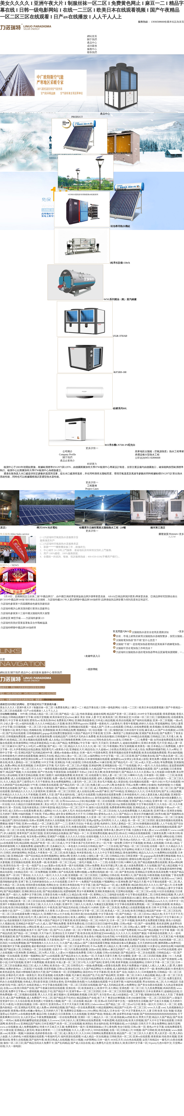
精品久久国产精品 (162, 1017)
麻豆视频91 (60, 994)
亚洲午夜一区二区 (162, 801)
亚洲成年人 (115, 743)
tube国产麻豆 (102, 791)
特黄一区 (87, 894)
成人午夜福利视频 (55, 936)
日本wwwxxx (88, 739)
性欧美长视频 (169, 1036)
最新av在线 (54, 865)
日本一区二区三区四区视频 (116, 991)
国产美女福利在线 (65, 794)
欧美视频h (155, 727)
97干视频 (71, 878)
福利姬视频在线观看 (77, 897)
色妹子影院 (151, 936)
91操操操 (29, 1033)
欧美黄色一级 (142, 746)
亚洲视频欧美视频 (77, 994)
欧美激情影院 (69, 830)
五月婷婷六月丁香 (53, 1010)
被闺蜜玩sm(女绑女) (121, 759)
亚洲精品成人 (140, 807)
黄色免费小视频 (158, 759)
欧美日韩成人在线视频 (57, 1039)
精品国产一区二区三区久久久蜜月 (135, 1033)
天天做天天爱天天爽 (106, 956)
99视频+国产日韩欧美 (145, 1030)
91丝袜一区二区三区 (143, 717)
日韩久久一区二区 (166, 1004)
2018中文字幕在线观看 (149, 714)
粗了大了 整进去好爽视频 (111, 997)
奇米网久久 (127, 875)
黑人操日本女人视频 (45, 917)
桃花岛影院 (6, 872)
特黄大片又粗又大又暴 (147, 849)
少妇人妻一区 (11, 723)
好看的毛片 (12, 975)
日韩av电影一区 (128, 923)
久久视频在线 (7, 923)
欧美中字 (102, 988)
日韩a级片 (84, 907)
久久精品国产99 (97, 768)
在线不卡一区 (59, 949)
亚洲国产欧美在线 (149, 733)
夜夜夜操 (156, 1036)
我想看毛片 (47, 749)
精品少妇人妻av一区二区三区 (71, 756)
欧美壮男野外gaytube (77, 723)
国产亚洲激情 (169, 959)
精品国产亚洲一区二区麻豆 (121, 714)
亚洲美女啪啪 (174, 810)
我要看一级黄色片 (99, 723)
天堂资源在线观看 (76, 839)
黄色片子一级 (146, 968)
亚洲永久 (117, 1043)
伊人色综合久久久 (119, 788)
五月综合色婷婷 (83, 959)
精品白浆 (77, 894)
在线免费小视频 (62, 975)
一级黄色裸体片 (95, 917)
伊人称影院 (10, 833)
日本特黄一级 (112, 917)
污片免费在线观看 (78, 949)
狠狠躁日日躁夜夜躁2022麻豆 (126, 897)
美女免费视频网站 (61, 781)
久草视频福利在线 (29, 817)
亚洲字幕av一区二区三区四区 (85, 991)
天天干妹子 (45, 933)
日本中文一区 (176, 901)
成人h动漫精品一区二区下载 (128, 994)
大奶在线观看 (68, 859)
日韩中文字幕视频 (133, 843)
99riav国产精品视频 (147, 930)
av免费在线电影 (96, 872)
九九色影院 (64, 797)
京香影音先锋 (50, 894)
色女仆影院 (124, 1027)
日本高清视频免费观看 (33, 939)
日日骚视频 (19, 727)
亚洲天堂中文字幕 (140, 817)
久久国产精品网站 (91, 968)
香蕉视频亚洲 (7, 936)
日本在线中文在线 (134, 730)
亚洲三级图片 (46, 775)
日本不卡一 (74, 881)
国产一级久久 (13, 894)
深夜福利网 (38, 910)
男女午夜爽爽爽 (85, 891)
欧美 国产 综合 (119, 972)
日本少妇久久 (67, 1020)
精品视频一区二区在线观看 (100, 801)
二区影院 (27, 968)
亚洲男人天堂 (46, 794)
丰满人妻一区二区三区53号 (70, 962)
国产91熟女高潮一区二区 (169, 756)
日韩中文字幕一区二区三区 (159, 962)
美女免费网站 (159, 1023)
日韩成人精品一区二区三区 (43, 714)
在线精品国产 (60, 736)
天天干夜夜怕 (42, 781)
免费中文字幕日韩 (31, 894)
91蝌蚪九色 (130, 862)
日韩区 (7, 852)
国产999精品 (117, 791)
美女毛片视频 (104, 781)
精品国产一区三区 (152, 859)
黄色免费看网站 (135, 888)
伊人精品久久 (110, 946)
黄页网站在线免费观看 (88, 1020)
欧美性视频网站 (50, 856)
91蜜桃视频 (33, 991)
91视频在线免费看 (76, 952)
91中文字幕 (107, 756)
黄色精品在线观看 (35, 830)
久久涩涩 (106, 927)
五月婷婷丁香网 (8, 814)
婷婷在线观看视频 (28, 756)
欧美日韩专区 (45, 978)
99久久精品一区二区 (113, 868)
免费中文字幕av (16, 991)
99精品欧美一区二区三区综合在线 (26, 901)
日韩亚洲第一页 (134, 856)
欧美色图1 (36, 1001)
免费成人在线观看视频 (132, 907)
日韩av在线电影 (111, 952)
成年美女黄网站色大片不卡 (70, 814)
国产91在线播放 (166, 730)
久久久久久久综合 (75, 836)
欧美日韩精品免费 (66, 730)
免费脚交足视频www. (75, 1010)
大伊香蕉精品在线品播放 (26, 749)
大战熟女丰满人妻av (143, 830)
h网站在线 (168, 836)
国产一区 (150, 888)
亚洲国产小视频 (55, 836)
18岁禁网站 (90, 1039)
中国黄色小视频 (51, 1001)
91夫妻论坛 (154, 946)
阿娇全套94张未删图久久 (167, 797)
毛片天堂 (162, 743)
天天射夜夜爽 (36, 797)
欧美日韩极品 (138, 910)
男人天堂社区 (93, 939)
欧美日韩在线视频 (18, 907)
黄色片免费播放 (130, 965)
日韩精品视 (129, 959)
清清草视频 (50, 968)
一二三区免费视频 (61, 1030)
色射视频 (165, 875)
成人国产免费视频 (16, 997)
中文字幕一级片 (88, 743)
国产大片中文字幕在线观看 (159, 1020)
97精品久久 (37, 914)
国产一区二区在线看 (72, 1001)
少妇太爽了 (93, 849)
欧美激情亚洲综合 (57, 727)
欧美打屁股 (36, 833)
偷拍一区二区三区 (13, 1043)
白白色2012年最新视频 (50, 888)
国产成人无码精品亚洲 (111, 985)
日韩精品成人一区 (166, 952)
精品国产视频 (13, 772)
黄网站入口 (100, 894)
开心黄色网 (110, 1027)
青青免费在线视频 (16, 930)
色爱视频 (56, 849)
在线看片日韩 (115, 862)
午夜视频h (112, 746)
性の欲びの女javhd (84, 804)
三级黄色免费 (158, 833)
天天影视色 (53, 939)
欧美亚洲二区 (80, 775)
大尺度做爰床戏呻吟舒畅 (168, 868)
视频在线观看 (84, 878)
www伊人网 (107, 785)
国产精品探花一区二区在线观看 (138, 952)
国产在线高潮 (66, 872)
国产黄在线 (140, 875)
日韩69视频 (122, 801)
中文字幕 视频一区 (169, 930)
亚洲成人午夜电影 (44, 788)
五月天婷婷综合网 (147, 943)
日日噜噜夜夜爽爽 (70, 739)
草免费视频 (166, 762)
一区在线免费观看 (67, 1017)
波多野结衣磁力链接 (128, 1014)
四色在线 (8, 959)
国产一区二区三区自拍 (104, 810)
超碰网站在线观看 (78, 768)
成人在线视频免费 (21, 778)
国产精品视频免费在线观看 (152, 862)
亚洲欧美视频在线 (105, 891)
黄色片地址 (22, 730)
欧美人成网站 (44, 810)
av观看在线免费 (111, 965)
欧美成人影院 (141, 759)
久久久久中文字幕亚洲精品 (107, 852)
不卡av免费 (96, 946)
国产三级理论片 (25, 781)
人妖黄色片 (116, 723)
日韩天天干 (145, 1023)
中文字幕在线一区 (108, 914)
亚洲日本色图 (148, 743)
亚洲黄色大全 (168, 849)
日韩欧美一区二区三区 (80, 788)
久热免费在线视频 (10, 759)
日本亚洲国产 (48, 1023)
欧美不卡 (31, 930)
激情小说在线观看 (98, 807)
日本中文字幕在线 (16, 978)
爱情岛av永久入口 (108, 814)
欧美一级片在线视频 (72, 865)
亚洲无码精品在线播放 (56, 833)
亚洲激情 (179, 762)
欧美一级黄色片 (27, 975)
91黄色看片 (177, 968)
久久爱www (62, 910)
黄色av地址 (149, 897)
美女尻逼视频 (45, 975)
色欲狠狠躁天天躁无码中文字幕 (24, 920)
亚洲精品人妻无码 (24, 1030)
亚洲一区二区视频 (162, 720)
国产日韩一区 (45, 930)
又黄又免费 (44, 849)
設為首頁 (179, 21)
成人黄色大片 (70, 1033)
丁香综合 (25, 875)
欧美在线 (85, 933)
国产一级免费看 (146, 923)
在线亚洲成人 (34, 985)
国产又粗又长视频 (159, 1001)
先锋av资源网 (36, 820)
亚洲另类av (55, 1004)
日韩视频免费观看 (16, 736)
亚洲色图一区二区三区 (131, 988)
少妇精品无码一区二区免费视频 (30, 872)
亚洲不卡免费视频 (34, 962)
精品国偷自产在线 (86, 997)
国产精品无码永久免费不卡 (39, 1043)
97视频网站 (108, 881)
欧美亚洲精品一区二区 (85, 920)
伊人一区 (101, 843)
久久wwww (53, 1020)
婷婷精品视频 (57, 1007)
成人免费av (42, 1007)
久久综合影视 (22, 1001)
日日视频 (46, 868)
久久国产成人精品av (71, 943)
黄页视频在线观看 (86, 778)
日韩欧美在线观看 (49, 785)
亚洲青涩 (31, 888)
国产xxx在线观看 (50, 956)
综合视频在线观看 (139, 781)
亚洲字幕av (160, 810)
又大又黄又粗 (165, 936)
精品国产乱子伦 (91, 975)
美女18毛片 (50, 804)
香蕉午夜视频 (130, 723)
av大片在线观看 (58, 881)
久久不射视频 (30, 794)
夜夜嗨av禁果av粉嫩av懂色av (26, 1010)
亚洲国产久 (42, 878)
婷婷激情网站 (19, 852)
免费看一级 (146, 739)
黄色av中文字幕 (155, 1027)
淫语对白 (97, 878)
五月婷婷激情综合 (39, 881)
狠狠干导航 (14, 823)
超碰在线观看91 (131, 743)
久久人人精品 (119, 820)
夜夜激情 (50, 962)
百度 (2, 659)
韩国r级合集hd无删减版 (123, 943)
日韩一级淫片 (40, 1004)
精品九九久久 (146, 852)
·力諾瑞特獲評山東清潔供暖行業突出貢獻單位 (25, 608)
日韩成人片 (126, 1030)
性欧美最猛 (86, 714)
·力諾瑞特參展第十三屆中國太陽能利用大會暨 (25, 613)
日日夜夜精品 (11, 859)
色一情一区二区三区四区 (141, 820)
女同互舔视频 (156, 807)
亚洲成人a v (169, 859)
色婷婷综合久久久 (143, 797)
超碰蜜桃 (26, 946)
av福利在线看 (26, 723)
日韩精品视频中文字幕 (20, 717)
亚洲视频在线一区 (112, 765)
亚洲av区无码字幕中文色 (111, 1001)
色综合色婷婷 (83, 810)
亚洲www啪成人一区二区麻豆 (38, 823)
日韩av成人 (134, 927)
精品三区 (28, 965)
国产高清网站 (23, 936)
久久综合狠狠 (29, 772)
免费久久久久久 (102, 959)
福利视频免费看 (63, 775)
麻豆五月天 (112, 930)
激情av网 (64, 856)
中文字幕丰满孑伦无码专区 (80, 843)
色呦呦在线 (35, 730)
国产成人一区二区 (57, 746)
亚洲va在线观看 (141, 1036)
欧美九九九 (69, 868)
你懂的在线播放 (8, 917)
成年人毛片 (68, 810)
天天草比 (117, 959)
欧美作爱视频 (29, 849)
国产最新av (61, 788)
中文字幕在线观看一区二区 (162, 881)
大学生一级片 (163, 839)
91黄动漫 (8, 1030)
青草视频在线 (116, 1023)
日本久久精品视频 (145, 975)
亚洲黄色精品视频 (16, 897)
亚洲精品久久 (127, 827)
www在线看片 (162, 830)
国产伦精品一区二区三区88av (135, 914)
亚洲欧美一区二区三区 (160, 788)
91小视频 (176, 785)
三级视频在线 (162, 717)
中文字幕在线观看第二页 (138, 894)
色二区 (159, 981)
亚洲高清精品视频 (172, 727)
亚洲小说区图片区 (75, 820)
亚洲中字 (67, 904)
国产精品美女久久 (71, 956)
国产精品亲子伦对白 (65, 997)
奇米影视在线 (84, 852)
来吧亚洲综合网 (29, 759)
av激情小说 (6, 910)
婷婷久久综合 (146, 723)
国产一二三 (61, 823)
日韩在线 (114, 875)
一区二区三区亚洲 (124, 756)
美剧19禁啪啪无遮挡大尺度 (30, 972)
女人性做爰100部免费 (163, 772)
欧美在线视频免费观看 (154, 752)
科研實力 (92, 464)
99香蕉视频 (153, 875)
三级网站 (103, 875)
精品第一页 (91, 1001)
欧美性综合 (10, 865)
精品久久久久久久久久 (80, 746)
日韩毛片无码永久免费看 (82, 736)
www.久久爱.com (156, 1007)
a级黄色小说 (61, 749)
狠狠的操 (118, 730)
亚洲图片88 (50, 914)
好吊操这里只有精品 (32, 801)
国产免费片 (166, 733)
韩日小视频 (77, 1039)
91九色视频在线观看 (96, 981)
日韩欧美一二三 (130, 739)
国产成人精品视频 (167, 865)
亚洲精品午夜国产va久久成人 (32, 923)
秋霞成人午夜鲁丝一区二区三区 (45, 852)
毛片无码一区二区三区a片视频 (71, 765)
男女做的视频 (175, 752)
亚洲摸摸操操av (94, 1027)
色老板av (57, 868)
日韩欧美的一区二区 (121, 1036)
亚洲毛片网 (108, 962)
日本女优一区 (117, 1010)
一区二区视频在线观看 (157, 904)
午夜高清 (52, 907)
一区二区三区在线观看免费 (14, 914)
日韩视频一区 (92, 927)
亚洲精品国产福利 (30, 1023)
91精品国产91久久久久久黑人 (103, 827)
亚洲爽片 (156, 878)
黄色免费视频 (132, 868)
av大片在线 (63, 914)
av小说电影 (131, 1023)
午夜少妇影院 (73, 762)
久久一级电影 (13, 1046)
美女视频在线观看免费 (35, 739)
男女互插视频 (126, 746)
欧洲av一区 (88, 956)
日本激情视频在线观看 (97, 759)
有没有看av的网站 (36, 836)
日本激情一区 (151, 775)
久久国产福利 (93, 962)
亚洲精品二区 (34, 952)
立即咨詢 (140, 458)
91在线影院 (122, 859)
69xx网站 (93, 1010)
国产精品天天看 (137, 881)
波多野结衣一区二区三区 (152, 978)
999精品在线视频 (140, 736)
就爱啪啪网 (69, 891)
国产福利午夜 (36, 1039)
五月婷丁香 (116, 839)
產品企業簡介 (67, 460)
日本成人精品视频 (105, 720)
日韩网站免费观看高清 (103, 1033)
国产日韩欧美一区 (56, 972)
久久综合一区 (164, 804)
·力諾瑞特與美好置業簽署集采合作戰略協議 (23, 623)
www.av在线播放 (9, 1027)
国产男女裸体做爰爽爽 (16, 797)
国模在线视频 (128, 804)
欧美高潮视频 (25, 765)
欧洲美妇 (88, 1023)
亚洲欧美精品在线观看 (90, 830)
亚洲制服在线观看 (78, 727)
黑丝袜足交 (125, 717)
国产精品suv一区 (105, 885)
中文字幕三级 (87, 885)
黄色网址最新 (162, 968)
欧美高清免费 (160, 872)
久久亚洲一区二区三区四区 (101, 817)
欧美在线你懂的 (105, 736)
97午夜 (34, 785)
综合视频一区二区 (102, 730)
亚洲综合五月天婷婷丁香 (65, 933)
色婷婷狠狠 (163, 785)
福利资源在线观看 (70, 1036)
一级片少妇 (156, 781)
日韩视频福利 (34, 733)
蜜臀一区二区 (148, 927)
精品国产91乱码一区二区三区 (130, 1007)
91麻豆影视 (106, 762)
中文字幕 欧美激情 (18, 720)
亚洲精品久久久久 (135, 791)
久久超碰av (102, 749)
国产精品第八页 (12, 949)
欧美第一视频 (15, 1033)
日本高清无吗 (153, 791)
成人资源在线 (120, 781)
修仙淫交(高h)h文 (117, 833)
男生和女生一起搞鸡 (167, 897)
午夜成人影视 (91, 823)
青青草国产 (23, 833)
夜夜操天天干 (57, 897)
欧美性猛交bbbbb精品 (103, 933)
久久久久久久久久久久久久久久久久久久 (122, 836)
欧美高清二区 (110, 717)
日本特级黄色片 (8, 756)
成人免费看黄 (122, 885)
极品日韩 (41, 1014)
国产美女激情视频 (72, 901)
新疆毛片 (133, 968)
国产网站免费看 (57, 923)
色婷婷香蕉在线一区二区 (48, 1033)
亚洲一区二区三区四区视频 (146, 956)
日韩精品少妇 (116, 856)
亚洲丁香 (23, 881)
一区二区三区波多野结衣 (75, 946)
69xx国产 (46, 959)
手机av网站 (49, 814)
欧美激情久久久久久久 (148, 959)
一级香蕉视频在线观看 (55, 768)
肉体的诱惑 (169, 988)
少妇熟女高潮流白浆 (120, 749)
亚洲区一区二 (85, 1017)
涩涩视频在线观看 (21, 862)
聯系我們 (57, 672)
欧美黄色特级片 (112, 772)
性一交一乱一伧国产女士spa (32, 865)
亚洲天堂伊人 (33, 868)
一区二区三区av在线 (145, 891)
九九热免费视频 (153, 988)
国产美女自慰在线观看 (150, 985)
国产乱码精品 (62, 1043)
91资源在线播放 (23, 1004)
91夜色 (9, 1004)
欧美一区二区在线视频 (69, 1023)
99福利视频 (24, 814)
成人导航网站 (101, 788)
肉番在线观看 (79, 827)
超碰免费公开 (41, 846)
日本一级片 (103, 1039)
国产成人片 (165, 885)
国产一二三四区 (21, 910)
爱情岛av (34, 720)
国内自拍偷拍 (20, 820)
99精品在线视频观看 (139, 833)
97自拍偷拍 (34, 959)
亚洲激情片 (139, 991)
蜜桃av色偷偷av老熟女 (66, 752)
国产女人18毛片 (26, 746)
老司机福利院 (102, 797)
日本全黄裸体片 (154, 991)
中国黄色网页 (100, 752)
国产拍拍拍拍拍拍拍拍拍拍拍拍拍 (158, 1014)
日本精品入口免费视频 (163, 746)
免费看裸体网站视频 (120, 807)
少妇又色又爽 (94, 772)
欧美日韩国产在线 (24, 988)
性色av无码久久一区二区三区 (139, 839)
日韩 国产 (93, 994)
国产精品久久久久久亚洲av (136, 772)
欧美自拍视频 (123, 720)
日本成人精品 (172, 843)
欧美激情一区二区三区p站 (62, 862)
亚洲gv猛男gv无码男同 (98, 820)
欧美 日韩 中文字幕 (156, 907)
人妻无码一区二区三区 (84, 781)
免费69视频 (80, 872)
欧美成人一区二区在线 (117, 910)
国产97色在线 (45, 772)
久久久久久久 (123, 933)
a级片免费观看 (128, 917)
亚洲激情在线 (18, 927)
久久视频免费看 (24, 846)
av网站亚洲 (33, 927)
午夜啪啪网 (123, 817)
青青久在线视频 (19, 1039)
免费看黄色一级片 (75, 1027)
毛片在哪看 (124, 956)
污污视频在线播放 (113, 878)
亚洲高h (79, 759)
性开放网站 (128, 849)
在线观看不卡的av (76, 772)
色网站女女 (52, 885)
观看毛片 (8, 768)
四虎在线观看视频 (75, 817)
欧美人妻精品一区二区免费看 (24, 762)
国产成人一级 (25, 788)
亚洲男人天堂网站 (99, 897)
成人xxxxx (45, 927)
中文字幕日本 (171, 917)
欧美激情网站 (20, 743)
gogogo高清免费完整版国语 (57, 733)
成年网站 (76, 797)
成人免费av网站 (8, 765)
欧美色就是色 (7, 972)
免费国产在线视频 (91, 881)
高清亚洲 (31, 978)
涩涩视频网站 (74, 972)
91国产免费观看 (127, 930)
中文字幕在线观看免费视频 (129, 904)
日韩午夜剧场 (47, 807)
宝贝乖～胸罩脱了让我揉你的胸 (121, 733)
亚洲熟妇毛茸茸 (26, 1007)
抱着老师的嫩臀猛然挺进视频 (30, 1020)
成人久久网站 (41, 965)
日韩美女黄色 (56, 981)
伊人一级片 (144, 765)
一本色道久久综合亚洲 (74, 849)
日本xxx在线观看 (114, 727)
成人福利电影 (120, 968)
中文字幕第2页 (102, 972)
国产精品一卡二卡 (79, 833)
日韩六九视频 (94, 952)
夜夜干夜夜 (144, 917)
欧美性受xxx (12, 1023)
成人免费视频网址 (29, 1027)
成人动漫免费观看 (133, 865)
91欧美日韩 (173, 833)
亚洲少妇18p (112, 804)
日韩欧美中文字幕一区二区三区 (87, 910)
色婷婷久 (105, 823)
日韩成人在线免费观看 (136, 727)
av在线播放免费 (26, 1014)
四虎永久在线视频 (55, 820)
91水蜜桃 (107, 968)
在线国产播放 (139, 933)
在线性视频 (92, 836)
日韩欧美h (91, 814)
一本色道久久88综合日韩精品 (82, 846)
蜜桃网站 (129, 878)
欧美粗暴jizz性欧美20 (126, 1017)
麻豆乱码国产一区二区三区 (125, 949)
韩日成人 (104, 1010)
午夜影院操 (60, 772)
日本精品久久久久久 (11, 794)
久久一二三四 (100, 862)
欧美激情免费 (44, 736)
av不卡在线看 (46, 759)
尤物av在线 (98, 930)
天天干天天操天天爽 (73, 1004)
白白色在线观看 (132, 1039)
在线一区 (114, 1030)
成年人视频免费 (106, 778)
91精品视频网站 (104, 1007)
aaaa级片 (31, 736)
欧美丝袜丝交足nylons (62, 717)
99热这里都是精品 (39, 743)
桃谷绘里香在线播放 (63, 959)
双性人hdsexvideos (94, 1004)
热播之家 (95, 785)
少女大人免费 (57, 878)
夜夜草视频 (122, 962)
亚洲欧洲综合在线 (31, 891)
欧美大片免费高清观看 (47, 859)
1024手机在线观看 (166, 949)
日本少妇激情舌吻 (136, 997)
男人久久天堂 (45, 994)
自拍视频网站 (136, 962)
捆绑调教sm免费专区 (169, 943)
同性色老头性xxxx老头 (108, 739)
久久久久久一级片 (41, 875)
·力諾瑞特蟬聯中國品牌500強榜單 (18, 627)
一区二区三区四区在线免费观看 (86, 978)
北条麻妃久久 (57, 846)
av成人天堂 (145, 762)
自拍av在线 (95, 949)
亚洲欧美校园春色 (84, 720)
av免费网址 (130, 985)
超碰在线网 (99, 714)
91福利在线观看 (133, 981)
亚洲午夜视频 (118, 901)
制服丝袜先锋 (61, 978)
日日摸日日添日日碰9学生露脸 (102, 923)
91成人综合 (138, 749)
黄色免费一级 (39, 862)
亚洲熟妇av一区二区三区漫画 (167, 817)
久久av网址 (173, 749)
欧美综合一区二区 (60, 965)
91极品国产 (6, 820)
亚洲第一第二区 (125, 975)
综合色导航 (108, 936)
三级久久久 (79, 904)
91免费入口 (64, 894)
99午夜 (24, 714)
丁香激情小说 (7, 730)
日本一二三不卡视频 (98, 839)
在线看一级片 (157, 846)
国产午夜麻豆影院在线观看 (50, 988)
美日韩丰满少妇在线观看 (84, 914)
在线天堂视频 (41, 717)
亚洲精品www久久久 (156, 901)
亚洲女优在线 (72, 968)
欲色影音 (120, 785)
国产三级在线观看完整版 (96, 943)
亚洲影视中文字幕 (10, 946)
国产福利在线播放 (142, 720)
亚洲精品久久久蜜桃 (122, 797)
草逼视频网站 (162, 723)
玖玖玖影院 (152, 939)
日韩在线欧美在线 (10, 801)
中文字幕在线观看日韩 (55, 985)
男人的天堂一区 (163, 1033)
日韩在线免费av (90, 762)
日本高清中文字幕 (44, 765)
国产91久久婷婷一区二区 (67, 930)
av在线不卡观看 (153, 836)
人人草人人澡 (26, 859)
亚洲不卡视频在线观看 (12, 904)
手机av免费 (132, 785)
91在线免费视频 (17, 943)
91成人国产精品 (58, 743)
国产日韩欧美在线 (145, 756)
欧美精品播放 (136, 936)
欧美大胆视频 (136, 1020)
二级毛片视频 (84, 862)
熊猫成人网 (109, 1014)
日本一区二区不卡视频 (122, 920)
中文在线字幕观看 (41, 778)
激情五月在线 (46, 756)
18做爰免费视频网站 (88, 859)
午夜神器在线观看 (157, 933)
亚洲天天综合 (76, 823)
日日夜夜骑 (64, 1014)
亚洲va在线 (19, 836)
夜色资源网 (163, 923)
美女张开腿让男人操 (111, 865)
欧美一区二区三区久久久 (27, 768)
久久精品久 (20, 959)
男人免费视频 (28, 878)
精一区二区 (100, 746)
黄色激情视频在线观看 (164, 827)
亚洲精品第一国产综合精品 (25, 856)
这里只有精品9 (150, 1039)
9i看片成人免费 (12, 939)
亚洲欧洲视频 (53, 830)
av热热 (155, 762)
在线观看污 (95, 775)
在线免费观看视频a (167, 927)
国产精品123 (126, 814)
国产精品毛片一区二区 (125, 762)
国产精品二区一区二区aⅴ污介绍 (123, 1004)
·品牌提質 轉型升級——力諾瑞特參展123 (22, 618)
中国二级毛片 (18, 985)
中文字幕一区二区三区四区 (111, 888)
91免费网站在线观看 (166, 852)
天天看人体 (172, 736)
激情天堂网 (174, 1023)
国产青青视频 (107, 859)
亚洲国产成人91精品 (140, 801)
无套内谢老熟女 (30, 807)
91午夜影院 (122, 936)
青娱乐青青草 (42, 1030)
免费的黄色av (13, 968)
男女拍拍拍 (149, 981)
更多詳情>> (92, 448)
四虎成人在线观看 (114, 978)
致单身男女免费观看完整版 (150, 920)
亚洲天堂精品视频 (28, 775)
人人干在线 (166, 823)
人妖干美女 (147, 868)
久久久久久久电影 (51, 904)
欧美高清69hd (48, 720)
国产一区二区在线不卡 (72, 939)
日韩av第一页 (138, 1027)
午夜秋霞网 (108, 1020)
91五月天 (100, 804)
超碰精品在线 (171, 991)
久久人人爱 (78, 1030)
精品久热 (157, 914)
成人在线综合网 (85, 791)
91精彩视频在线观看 (33, 1036)
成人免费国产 (34, 997)
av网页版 (41, 746)
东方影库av (105, 994)
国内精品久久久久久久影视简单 (28, 791)
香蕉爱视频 (169, 714)
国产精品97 (157, 917)
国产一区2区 (12, 875)
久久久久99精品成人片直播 (50, 723)
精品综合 (90, 749)
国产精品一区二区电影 (25, 933)
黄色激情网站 (130, 852)
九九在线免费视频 (127, 810)
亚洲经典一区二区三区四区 (61, 791)
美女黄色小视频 (92, 936)
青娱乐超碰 (38, 936)
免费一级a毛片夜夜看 (64, 778)
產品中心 (26, 672)
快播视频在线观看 (149, 823)
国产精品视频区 (12, 891)
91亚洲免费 (122, 881)
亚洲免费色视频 (98, 833)
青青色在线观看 (8, 788)
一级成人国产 (96, 727)
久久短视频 (150, 865)
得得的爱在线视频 (35, 885)
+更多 (181, 534)
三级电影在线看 (115, 894)
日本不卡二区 (119, 927)
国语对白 (88, 972)
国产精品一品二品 (69, 714)
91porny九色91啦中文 (160, 1043)
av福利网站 (94, 756)
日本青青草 (131, 978)
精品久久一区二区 (103, 1017)
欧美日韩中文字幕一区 (135, 1043)
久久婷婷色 (14, 1036)
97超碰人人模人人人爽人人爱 (156, 965)
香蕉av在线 (51, 797)
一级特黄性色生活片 (38, 897)
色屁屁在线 (121, 1020)
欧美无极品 (69, 852)
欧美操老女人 (89, 988)
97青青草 (86, 930)
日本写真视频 (15, 962)
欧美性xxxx (168, 878)
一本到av (8, 1020)
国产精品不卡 (60, 991)
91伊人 (88, 1030)
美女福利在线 (101, 1023)
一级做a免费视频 (93, 965)
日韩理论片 (77, 965)
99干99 (111, 768)
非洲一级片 (86, 752)
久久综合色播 (175, 907)
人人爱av (60, 952)
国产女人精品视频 (171, 791)
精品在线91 (63, 917)
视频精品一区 (84, 730)
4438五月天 (117, 1039)
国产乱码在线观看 (16, 733)
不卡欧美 (36, 814)
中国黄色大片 (123, 778)
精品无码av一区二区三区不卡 (72, 807)
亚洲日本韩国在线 (69, 885)
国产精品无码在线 (68, 907)
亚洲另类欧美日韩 (64, 759)
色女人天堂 (166, 994)
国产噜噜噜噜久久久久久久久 (43, 943)
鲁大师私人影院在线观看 (132, 946)
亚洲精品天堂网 (143, 872)
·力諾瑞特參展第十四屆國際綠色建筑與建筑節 (25, 603)
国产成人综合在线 (80, 1043)
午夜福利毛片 (52, 1036)
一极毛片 (164, 1039)
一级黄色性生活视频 (137, 1001)
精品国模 (24, 843)
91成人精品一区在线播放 (95, 1036)
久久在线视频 (79, 1014)
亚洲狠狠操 (49, 730)
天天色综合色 (65, 804)
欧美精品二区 (14, 739)
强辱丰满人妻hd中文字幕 (117, 830)
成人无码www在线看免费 (22, 810)
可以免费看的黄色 (111, 849)
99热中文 (104, 920)
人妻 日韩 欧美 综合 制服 (160, 1010)
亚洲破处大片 (76, 749)
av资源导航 (14, 849)
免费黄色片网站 (65, 720)
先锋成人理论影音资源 (35, 981)
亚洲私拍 (60, 762)
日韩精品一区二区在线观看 (36, 949)
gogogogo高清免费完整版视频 (160, 856)
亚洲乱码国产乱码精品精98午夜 (35, 752)
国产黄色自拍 (126, 872)
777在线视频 (129, 765)
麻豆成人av (151, 730)
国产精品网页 (108, 975)
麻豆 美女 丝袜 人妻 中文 (88, 717)
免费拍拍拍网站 (135, 901)
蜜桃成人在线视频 (55, 839)
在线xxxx (8, 988)
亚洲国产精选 (94, 1014)
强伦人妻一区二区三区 (114, 775)
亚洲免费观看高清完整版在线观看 (134, 768)
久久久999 (84, 1033)
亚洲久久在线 (78, 856)
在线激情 (21, 888)
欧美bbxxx (88, 797)
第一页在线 (14, 807)
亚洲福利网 (95, 765)
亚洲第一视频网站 (30, 956)
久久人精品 (10, 781)
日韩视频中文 (122, 736)
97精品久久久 (143, 827)
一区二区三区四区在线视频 (83, 985)
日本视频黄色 (148, 972)
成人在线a (54, 739)
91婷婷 (94, 907)
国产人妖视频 (161, 768)
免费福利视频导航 (155, 749)
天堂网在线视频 (124, 891)
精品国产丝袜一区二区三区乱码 (163, 910)
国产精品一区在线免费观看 (80, 1007)
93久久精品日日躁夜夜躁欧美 (27, 804)
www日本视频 (13, 839)
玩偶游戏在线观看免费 (108, 794)
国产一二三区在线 (108, 846)
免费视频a (73, 743)
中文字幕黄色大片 (135, 1010)
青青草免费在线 (75, 923)
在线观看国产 (142, 878)
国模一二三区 (167, 775)
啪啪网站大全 (53, 901)
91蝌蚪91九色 (135, 775)
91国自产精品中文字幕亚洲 (88, 733)
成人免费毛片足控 (101, 1043)
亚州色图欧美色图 (74, 981)
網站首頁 (92, 36)
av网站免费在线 (138, 788)
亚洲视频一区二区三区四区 (83, 875)
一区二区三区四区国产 (159, 997)
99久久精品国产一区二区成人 (68, 927)
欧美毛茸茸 (174, 759)
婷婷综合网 (167, 946)
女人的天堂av (28, 1017)
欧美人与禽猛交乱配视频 (99, 904)
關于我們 (67, 457)
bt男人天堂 (48, 952)
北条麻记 (52, 1014)
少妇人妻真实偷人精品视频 (155, 794)
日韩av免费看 (92, 865)
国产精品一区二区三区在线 (134, 846)
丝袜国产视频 (148, 949)
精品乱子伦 (46, 991)
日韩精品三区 (157, 736)
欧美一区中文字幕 (42, 827)
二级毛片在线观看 (85, 794)
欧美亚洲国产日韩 (135, 939)
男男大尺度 (145, 1017)
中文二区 (47, 997)
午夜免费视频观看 (46, 1017)
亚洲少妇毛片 (25, 917)
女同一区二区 (51, 801)
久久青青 (50, 910)
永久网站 (113, 988)
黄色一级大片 (148, 1004)
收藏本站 (169, 21)
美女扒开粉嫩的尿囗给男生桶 (150, 814)
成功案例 (36, 672)
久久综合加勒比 (159, 765)
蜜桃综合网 (135, 859)
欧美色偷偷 (164, 1030)
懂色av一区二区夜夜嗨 (52, 817)
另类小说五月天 (62, 827)
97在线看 (37, 968)
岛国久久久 (134, 972)
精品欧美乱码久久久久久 (144, 885)
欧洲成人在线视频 (153, 843)
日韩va (60, 968)
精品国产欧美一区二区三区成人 (47, 843)
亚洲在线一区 (73, 988)
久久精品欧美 (145, 810)
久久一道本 (174, 933)
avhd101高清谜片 (156, 778)
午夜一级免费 (114, 843)
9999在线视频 (101, 1030)
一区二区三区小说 (36, 727)
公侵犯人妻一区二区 (97, 856)
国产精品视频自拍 (52, 891)
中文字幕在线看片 (146, 804)
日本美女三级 (33, 904)
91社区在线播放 (165, 891)
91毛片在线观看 (171, 781)
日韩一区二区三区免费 (89, 868)
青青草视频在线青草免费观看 (125, 752)
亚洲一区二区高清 (109, 907)
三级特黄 (13, 817)
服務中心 (47, 672)
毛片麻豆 (77, 975)
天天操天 (103, 743)
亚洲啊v (53, 872)
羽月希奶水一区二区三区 (96, 901)
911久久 (57, 810)
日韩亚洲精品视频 (163, 894)
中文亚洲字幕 (116, 981)
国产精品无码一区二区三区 (74, 785)
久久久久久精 (139, 778)
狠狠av (105, 949)
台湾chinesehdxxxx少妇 (72, 801)
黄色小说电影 (173, 920)
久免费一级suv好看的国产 (17, 827)
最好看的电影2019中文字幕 (46, 946)
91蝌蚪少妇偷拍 (147, 785)
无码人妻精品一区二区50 (124, 823)
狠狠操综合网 (151, 994)
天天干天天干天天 (173, 914)
